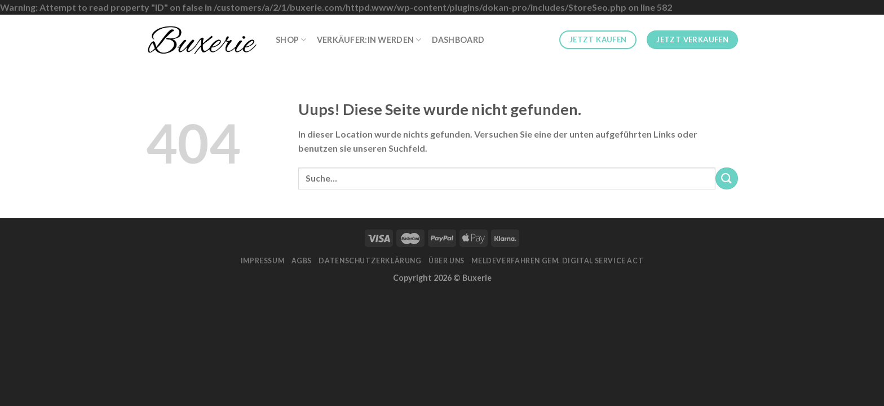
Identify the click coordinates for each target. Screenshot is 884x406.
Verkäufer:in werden (369, 39)
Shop (291, 39)
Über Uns (446, 261)
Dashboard (458, 40)
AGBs (301, 261)
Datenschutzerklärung (370, 261)
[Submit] (726, 178)
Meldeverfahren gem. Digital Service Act (557, 261)
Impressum (263, 261)
